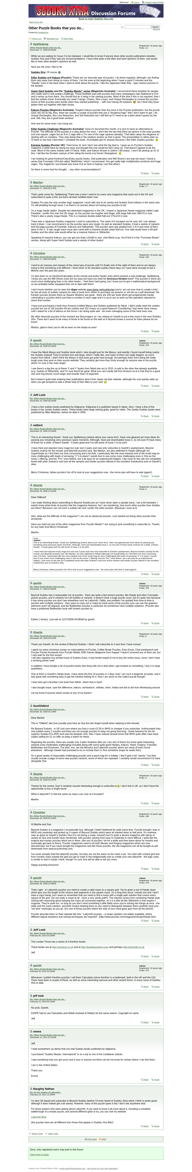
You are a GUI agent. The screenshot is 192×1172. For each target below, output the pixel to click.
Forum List (36, 39)
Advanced (156, 29)
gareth (37, 340)
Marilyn (38, 182)
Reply (146, 173)
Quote (156, 173)
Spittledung (43, 32)
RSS (104, 1139)
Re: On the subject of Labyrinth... (46, 1092)
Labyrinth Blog (38, 1117)
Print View (92, 1139)
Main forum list (35, 22)
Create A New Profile (154, 2)
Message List (52, 39)
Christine (39, 253)
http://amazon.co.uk (62, 947)
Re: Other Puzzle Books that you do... (48, 186)
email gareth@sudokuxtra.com (72, 1168)
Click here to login (39, 1154)
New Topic (68, 39)
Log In (137, 2)
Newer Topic (37, 1134)
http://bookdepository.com (94, 947)
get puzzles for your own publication (102, 1168)
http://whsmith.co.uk (133, 947)
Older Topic (53, 1134)
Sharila (37, 485)
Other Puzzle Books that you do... (46, 48)
